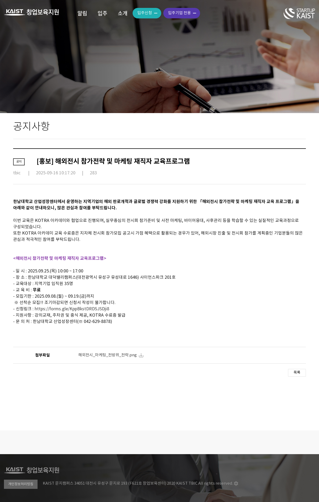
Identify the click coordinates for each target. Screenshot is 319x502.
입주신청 (144, 13)
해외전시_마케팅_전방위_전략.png (107, 355)
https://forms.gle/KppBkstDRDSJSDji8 (72, 309)
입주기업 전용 (179, 13)
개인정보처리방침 (20, 484)
